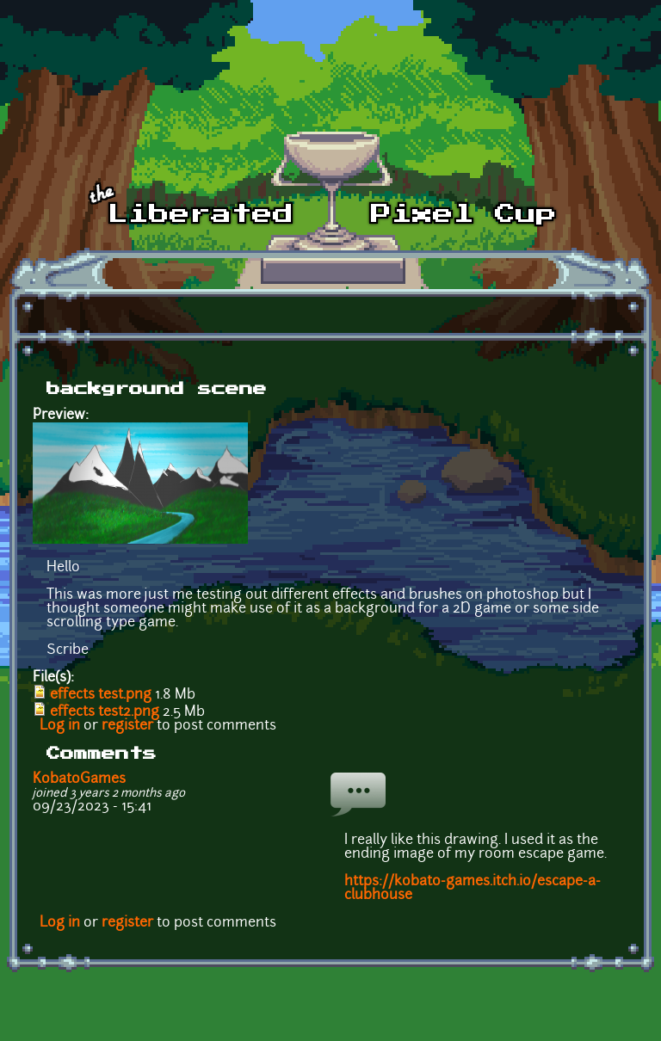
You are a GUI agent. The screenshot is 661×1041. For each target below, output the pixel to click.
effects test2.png (104, 712)
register (127, 726)
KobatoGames (79, 779)
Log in (60, 726)
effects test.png (100, 695)
